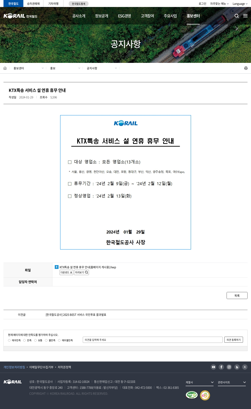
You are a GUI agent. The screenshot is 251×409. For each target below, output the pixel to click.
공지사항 (92, 68)
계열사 (189, 382)
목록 (236, 295)
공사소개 (78, 16)
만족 (29, 340)
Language (239, 3)
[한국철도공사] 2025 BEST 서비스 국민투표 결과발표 (76, 314)
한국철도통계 (78, 3)
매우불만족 (67, 340)
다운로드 (65, 272)
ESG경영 (124, 16)
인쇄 (246, 68)
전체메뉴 (245, 15)
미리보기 (79, 272)
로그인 (202, 3)
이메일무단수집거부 (41, 367)
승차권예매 (33, 3)
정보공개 (101, 16)
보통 (40, 340)
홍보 (52, 68)
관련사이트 (224, 382)
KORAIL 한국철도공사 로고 (20, 15)
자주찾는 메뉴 (218, 3)
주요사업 (170, 16)
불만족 (52, 340)
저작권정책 (64, 367)
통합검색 (237, 16)
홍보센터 (193, 16)
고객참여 (147, 16)
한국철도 (13, 3)
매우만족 (16, 340)
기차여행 (53, 3)
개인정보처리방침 (14, 367)
